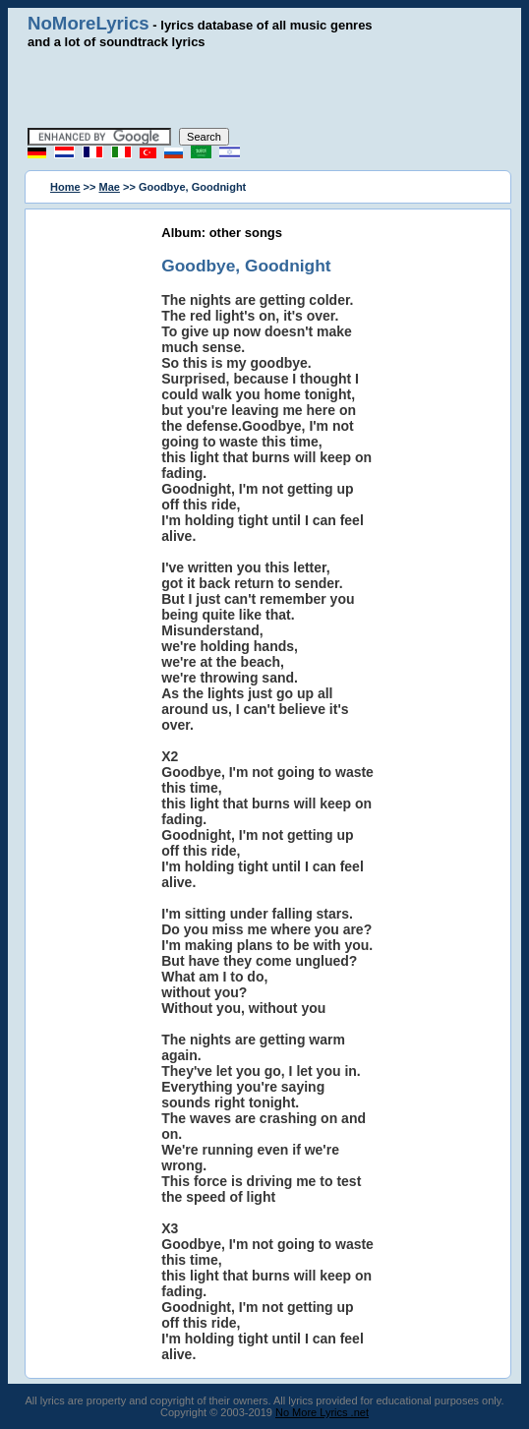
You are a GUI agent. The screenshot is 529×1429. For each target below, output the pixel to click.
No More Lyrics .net (322, 1412)
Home (65, 187)
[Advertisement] (264, 88)
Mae (109, 187)
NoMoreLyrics (88, 23)
